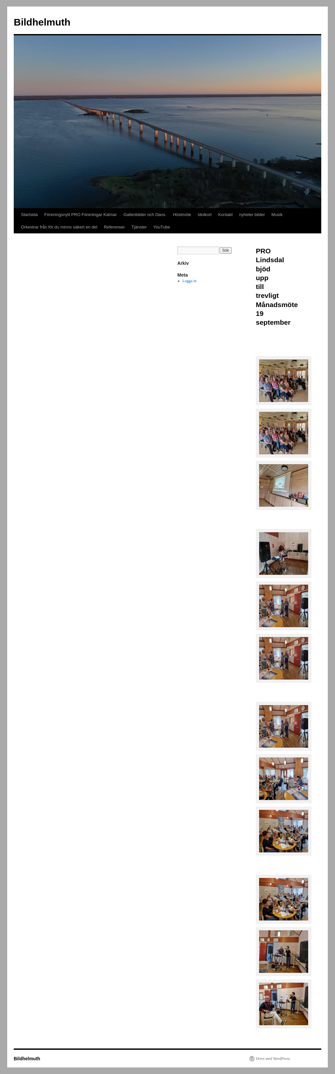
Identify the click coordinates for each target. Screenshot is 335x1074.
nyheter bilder (252, 214)
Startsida (29, 214)
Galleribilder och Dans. (145, 214)
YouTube (161, 227)
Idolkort (205, 214)
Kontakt (225, 214)
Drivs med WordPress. (273, 1058)
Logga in (190, 281)
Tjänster (139, 227)
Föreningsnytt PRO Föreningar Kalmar (80, 214)
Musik (277, 214)
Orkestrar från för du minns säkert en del (59, 227)
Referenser (114, 227)
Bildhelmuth (42, 22)
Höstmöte (182, 214)
